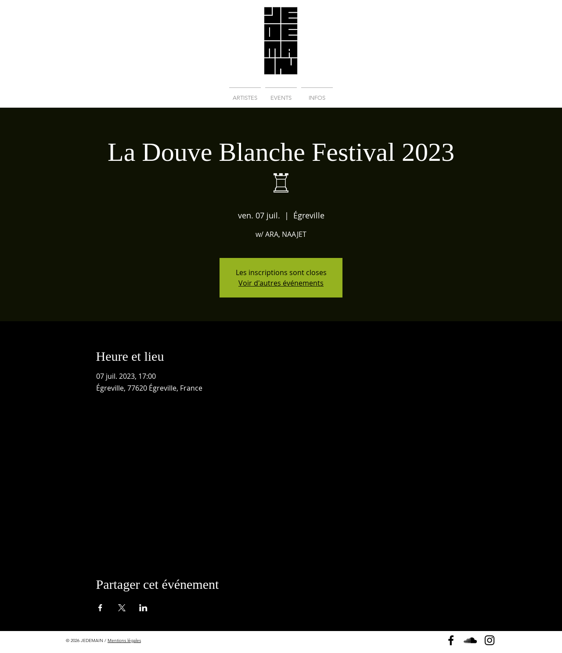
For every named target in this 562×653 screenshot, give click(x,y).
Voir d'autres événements (281, 283)
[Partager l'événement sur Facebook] (100, 607)
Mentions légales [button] (124, 640)
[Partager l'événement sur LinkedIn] (143, 607)
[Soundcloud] (470, 640)
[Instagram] (489, 640)
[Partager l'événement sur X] (122, 607)
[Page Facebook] (451, 640)
